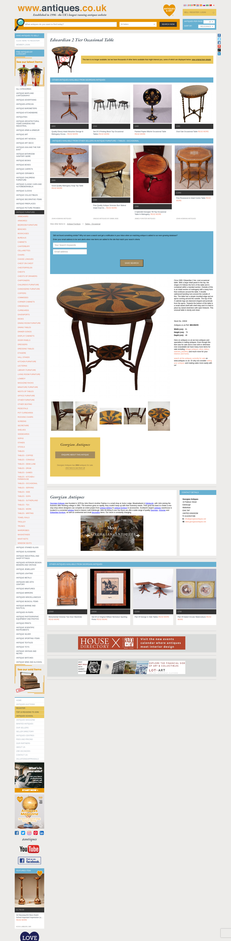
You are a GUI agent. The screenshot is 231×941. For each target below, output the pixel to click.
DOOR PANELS (24, 340)
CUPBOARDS (23, 310)
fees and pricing (24, 739)
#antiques (29, 839)
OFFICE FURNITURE (26, 396)
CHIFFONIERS (24, 280)
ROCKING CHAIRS (25, 417)
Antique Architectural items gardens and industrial (27, 123)
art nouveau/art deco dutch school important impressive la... (29, 917)
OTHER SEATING (25, 404)
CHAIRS (21, 255)
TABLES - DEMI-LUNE (27, 464)
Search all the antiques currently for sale (189, 358)
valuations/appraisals (27, 759)
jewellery (185, 352)
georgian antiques (75, 444)
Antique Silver (23, 634)
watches (177, 352)
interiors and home (181, 354)
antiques (157, 508)
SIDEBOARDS (23, 434)
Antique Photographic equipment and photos (27, 618)
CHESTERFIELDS (25, 268)
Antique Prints (23, 623)
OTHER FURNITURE (26, 400)
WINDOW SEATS (25, 543)
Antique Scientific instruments (25, 628)
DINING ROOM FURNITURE (29, 323)
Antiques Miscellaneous (28, 597)
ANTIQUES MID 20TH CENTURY (25, 583)
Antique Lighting (24, 573)
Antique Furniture (25, 212)
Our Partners (23, 743)
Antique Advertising (26, 100)
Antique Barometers (26, 108)
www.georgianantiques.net (195, 522)
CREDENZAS (23, 306)
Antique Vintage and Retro (26, 652)
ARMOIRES (22, 221)
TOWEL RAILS (23, 518)
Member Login (23, 45)
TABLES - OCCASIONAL (27, 483)
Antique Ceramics (25, 173)
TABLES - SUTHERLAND (28, 500)
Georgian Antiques (57, 503)
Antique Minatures (25, 589)
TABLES (21, 451)
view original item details (201, 60)
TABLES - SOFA (24, 496)
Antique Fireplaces (26, 204)
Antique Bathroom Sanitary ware (25, 155)
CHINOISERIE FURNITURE (29, 289)
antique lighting (106, 508)
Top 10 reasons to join (27, 712)
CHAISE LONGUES (25, 259)
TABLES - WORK (24, 509)
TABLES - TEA (23, 505)
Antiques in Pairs (24, 612)
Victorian (162, 510)
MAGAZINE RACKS (25, 383)
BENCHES (22, 229)
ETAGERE (22, 353)
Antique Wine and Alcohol (29, 662)
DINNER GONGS (25, 332)
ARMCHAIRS (23, 216)
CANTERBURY (24, 246)
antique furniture (120, 508)
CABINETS (22, 242)
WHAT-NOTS (23, 539)
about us (20, 747)
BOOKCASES (23, 234)
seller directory (25, 732)
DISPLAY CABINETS (26, 336)
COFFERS (22, 293)
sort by (188, 26)
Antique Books (23, 161)
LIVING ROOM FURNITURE (29, 374)
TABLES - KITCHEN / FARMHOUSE (26, 478)
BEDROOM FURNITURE (28, 225)
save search (132, 263)
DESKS (21, 319)
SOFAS (21, 438)
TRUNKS (21, 526)
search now (168, 24)
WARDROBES (23, 530)
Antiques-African (25, 104)
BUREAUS (22, 238)
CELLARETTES (24, 251)
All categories (23, 89)
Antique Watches (24, 658)
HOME (19, 700)
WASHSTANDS (24, 535)
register (20, 708)
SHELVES (22, 430)
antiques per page (193, 21)
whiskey (71, 510)
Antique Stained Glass (27, 547)
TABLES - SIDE (24, 492)
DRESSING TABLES (26, 349)
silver (201, 349)
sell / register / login (195, 12)
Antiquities (21, 117)
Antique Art (22, 134)
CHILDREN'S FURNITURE (28, 285)
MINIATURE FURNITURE (28, 387)
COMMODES (23, 298)
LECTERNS (22, 366)
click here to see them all (75, 468)
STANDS (21, 443)
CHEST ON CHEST (25, 263)
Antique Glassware (26, 552)
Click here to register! (28, 41)
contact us (22, 755)
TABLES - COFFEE (25, 455)
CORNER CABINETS (26, 302)
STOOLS (21, 447)
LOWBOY (21, 379)
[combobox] (138, 24)
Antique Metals (24, 578)
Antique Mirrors (24, 593)
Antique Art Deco (25, 143)
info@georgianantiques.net (195, 519)
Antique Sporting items (28, 638)
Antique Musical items (27, 601)
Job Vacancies (23, 751)
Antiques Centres (25, 736)
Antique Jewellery (25, 569)
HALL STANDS (24, 357)
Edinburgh (149, 503)
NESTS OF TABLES (26, 391)
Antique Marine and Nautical (26, 607)
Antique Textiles (24, 643)
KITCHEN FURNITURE (27, 362)
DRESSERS (22, 344)
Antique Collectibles (27, 195)
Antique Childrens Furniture (25, 179)
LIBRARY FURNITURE (27, 370)
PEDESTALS (23, 409)
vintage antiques (191, 349)
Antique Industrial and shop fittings (27, 557)
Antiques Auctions (25, 704)
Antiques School (24, 716)
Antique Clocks (24, 191)
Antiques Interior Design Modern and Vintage (28, 564)
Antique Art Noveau (26, 139)
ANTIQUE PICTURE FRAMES (28, 208)
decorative (96, 512)
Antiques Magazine (25, 720)
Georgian (154, 510)
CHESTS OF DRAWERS (27, 276)
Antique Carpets (24, 169)
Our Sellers (22, 728)
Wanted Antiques (24, 724)
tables (206, 349)
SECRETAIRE (23, 426)
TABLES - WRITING (26, 513)
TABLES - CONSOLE (26, 460)
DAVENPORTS (24, 315)
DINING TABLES (24, 327)
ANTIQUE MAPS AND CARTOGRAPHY (25, 94)
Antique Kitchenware (27, 113)
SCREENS (22, 421)
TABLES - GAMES (25, 473)
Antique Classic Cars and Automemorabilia (29, 185)
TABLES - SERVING (26, 488)
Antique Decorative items (29, 199)
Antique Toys (22, 647)
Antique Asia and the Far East (28, 148)
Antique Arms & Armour (27, 130)
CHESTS (21, 272)
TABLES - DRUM (24, 468)
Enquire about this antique (75, 455)
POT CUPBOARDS (25, 413)
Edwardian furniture (57, 512)
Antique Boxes (23, 165)
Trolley (22, 522)
